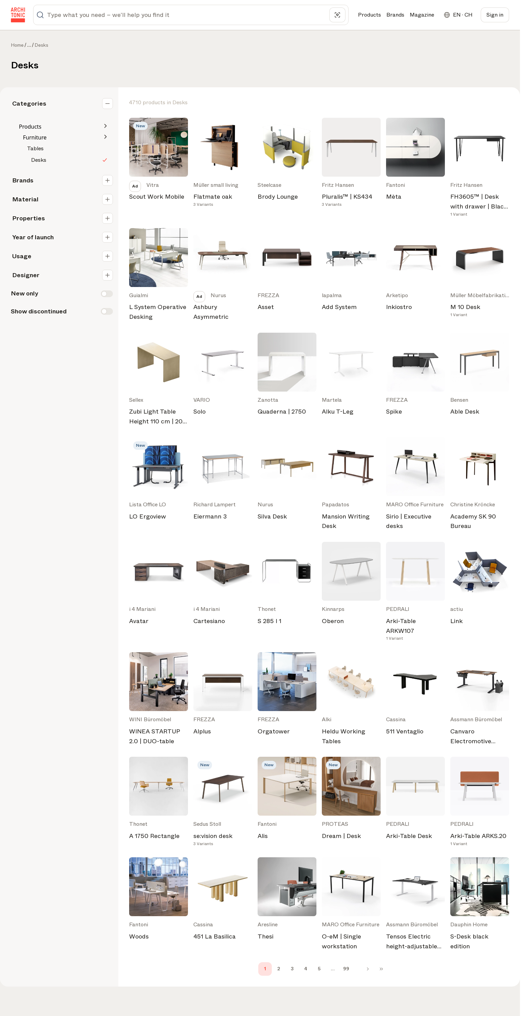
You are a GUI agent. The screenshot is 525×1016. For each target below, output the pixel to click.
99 (346, 968)
